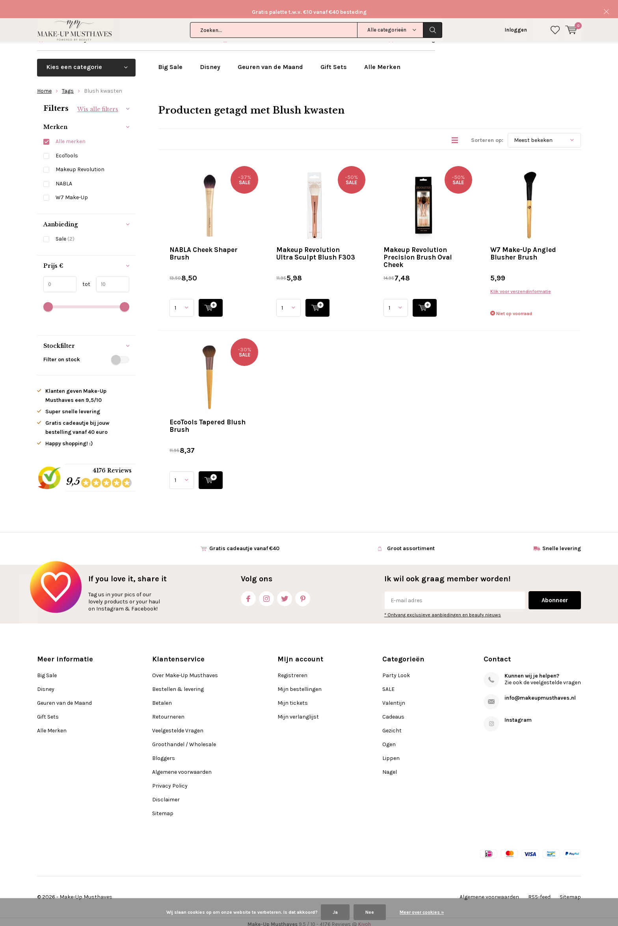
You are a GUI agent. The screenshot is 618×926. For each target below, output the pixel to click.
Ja (335, 912)
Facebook (248, 592)
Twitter (284, 592)
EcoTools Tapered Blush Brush (207, 420)
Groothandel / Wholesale (184, 739)
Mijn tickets (292, 698)
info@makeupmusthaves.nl (540, 693)
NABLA (64, 178)
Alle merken (71, 136)
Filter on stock (86, 354)
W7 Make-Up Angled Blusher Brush (523, 248)
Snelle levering (415, 34)
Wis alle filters (97, 104)
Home (44, 85)
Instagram (266, 592)
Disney (210, 61)
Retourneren (168, 712)
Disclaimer (166, 795)
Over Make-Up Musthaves (185, 670)
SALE (388, 684)
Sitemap (162, 808)
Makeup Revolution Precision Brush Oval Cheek (417, 252)
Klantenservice (561, 34)
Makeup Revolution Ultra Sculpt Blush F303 (315, 248)
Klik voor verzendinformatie (520, 286)
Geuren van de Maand (270, 61)
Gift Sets (333, 61)
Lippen (391, 753)
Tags (68, 85)
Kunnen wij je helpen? (531, 671)
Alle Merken (382, 61)
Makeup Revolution (80, 164)
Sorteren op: (487, 135)
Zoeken (432, 12)
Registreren (292, 670)
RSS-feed (539, 892)
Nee (369, 912)
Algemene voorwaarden (182, 767)
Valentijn (393, 698)
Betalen (162, 698)
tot (83, 279)
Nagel (389, 767)
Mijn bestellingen (299, 684)
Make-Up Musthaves (86, 892)
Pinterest (302, 592)
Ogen (389, 739)
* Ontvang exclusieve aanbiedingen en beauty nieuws (442, 610)
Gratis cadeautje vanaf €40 (81, 34)
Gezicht (392, 726)
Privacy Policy (170, 781)
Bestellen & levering (178, 684)
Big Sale (170, 61)
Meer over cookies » (422, 912)
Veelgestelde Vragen (177, 726)
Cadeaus (393, 712)
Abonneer (555, 595)
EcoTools (67, 150)
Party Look (396, 670)
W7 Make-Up (72, 192)
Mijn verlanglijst (298, 712)
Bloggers (163, 753)
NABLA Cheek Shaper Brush (203, 248)
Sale (65, 234)
